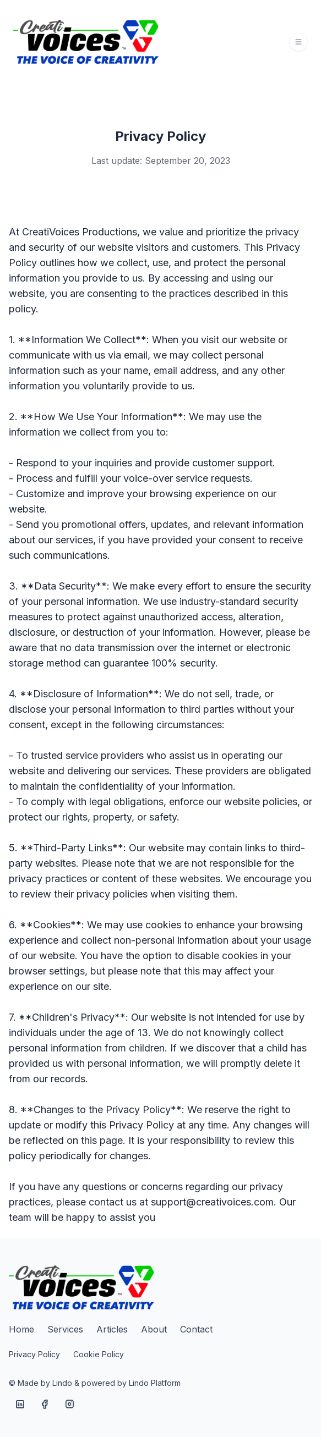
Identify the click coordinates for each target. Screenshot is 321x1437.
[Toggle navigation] (298, 41)
